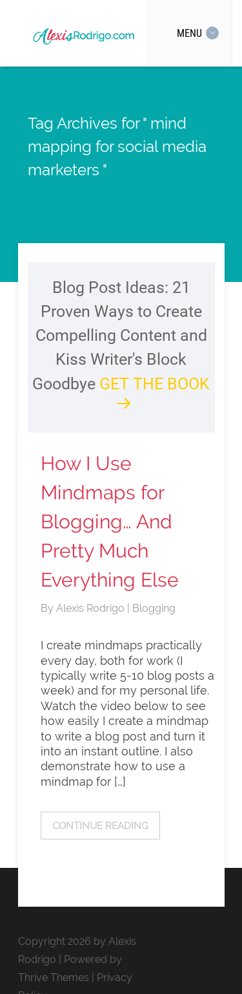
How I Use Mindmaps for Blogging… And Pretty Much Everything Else (110, 521)
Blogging (154, 608)
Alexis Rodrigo (91, 608)
